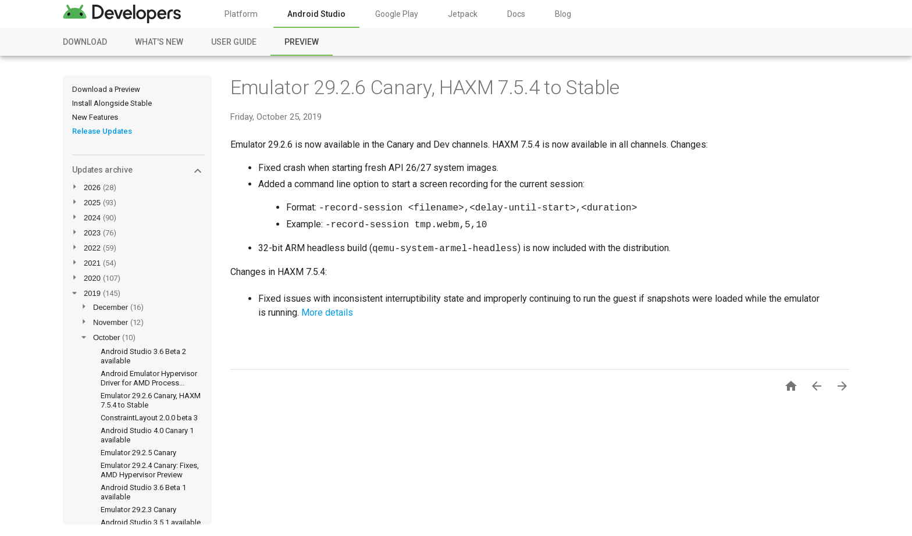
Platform (241, 14)
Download (85, 42)
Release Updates (102, 131)
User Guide (233, 42)
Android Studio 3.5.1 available (151, 522)
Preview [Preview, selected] (301, 42)
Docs (516, 14)
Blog (563, 14)
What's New (159, 42)
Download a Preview (106, 89)
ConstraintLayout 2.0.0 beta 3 (149, 417)
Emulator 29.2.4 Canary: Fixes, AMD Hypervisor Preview (150, 470)
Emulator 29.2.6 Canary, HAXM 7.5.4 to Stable (424, 87)
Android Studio (316, 14)
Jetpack (463, 14)
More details (327, 312)
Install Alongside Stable (112, 103)
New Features (95, 117)
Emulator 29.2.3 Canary (138, 509)
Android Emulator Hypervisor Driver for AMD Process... (149, 378)
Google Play (396, 14)
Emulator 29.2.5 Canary (138, 452)
